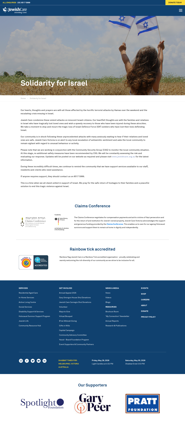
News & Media (112, 288)
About (144, 305)
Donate (144, 311)
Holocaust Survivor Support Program (34, 316)
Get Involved (65, 288)
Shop (143, 294)
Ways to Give (64, 311)
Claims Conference (115, 224)
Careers (145, 299)
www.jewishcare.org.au (123, 156)
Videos (108, 297)
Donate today (175, 2)
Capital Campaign (66, 330)
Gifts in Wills (64, 325)
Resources (111, 307)
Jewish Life (24, 321)
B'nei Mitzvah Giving (68, 321)
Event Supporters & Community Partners (76, 344)
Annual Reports (112, 321)
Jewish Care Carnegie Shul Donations (75, 302)
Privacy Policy (148, 317)
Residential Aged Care (28, 293)
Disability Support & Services (31, 311)
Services (23, 288)
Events (144, 288)
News (108, 293)
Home (23, 98)
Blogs (108, 302)
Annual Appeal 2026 (67, 293)
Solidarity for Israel (38, 98)
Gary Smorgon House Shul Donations (75, 297)
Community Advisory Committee (73, 335)
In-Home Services (26, 297)
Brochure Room (112, 311)
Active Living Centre (27, 302)
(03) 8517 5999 (16, 2)
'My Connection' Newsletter (117, 316)
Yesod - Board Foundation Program (74, 339)
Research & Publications (116, 325)
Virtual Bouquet (65, 316)
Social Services (25, 307)
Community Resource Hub (30, 325)
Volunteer (63, 307)
